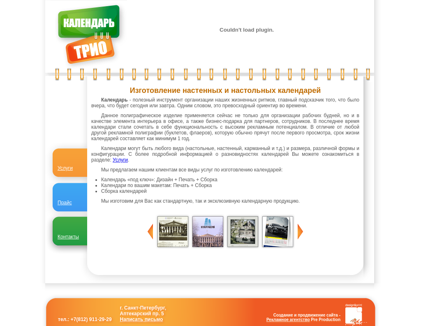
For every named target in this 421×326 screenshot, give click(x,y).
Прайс (65, 203)
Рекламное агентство (288, 319)
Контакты (68, 237)
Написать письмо (141, 319)
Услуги (120, 160)
